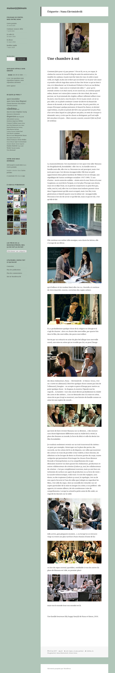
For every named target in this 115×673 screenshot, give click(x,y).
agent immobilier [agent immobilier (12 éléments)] (13, 99)
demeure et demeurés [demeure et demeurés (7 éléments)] (13, 114)
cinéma (89, 651)
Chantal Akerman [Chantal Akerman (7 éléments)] (12, 103)
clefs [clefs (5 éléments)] (18, 109)
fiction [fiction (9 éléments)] (21, 121)
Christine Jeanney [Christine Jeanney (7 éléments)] (12, 105)
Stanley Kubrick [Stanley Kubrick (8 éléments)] (12, 146)
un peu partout (78, 651)
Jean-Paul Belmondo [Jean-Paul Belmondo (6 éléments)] (12, 125)
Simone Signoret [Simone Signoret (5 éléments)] (20, 144)
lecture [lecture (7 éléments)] (17, 129)
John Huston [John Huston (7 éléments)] (10, 129)
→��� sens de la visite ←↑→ (17, 75)
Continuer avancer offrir (15, 29)
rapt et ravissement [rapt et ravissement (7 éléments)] (20, 142)
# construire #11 (12, 176)
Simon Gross (73, 653)
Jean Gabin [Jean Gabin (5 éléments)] (21, 125)
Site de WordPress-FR (14, 276)
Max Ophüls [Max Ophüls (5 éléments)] (10, 137)
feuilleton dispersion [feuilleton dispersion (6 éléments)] (12, 121)
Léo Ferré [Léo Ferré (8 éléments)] (10, 133)
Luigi (23, 176)
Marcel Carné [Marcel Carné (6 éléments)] (10, 135)
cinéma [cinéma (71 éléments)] (12, 109)
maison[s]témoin (17, 8)
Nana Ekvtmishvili (62, 653)
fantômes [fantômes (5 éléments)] (17, 119)
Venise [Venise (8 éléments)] (9, 148)
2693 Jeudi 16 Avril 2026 (15, 165)
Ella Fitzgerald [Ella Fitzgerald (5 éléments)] (20, 116)
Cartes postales (12, 23)
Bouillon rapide (12, 45)
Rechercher (11, 56)
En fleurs (10, 40)
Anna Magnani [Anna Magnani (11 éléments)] (20, 101)
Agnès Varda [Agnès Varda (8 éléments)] (11, 101)
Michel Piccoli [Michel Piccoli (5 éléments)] (16, 137)
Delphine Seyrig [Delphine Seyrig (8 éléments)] (21, 112)
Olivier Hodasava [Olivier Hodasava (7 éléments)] (12, 140)
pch (61, 651)
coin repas (69, 651)
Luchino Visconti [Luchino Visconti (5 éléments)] (11, 131)
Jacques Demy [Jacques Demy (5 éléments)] (21, 123)
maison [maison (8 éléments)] (17, 133)
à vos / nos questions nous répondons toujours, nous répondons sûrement (15, 80)
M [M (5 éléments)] (14, 133)
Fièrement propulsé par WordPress (59, 668)
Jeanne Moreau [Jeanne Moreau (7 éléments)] (11, 127)
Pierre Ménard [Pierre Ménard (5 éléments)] (10, 142)
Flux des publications (14, 270)
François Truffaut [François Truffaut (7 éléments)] (12, 123)
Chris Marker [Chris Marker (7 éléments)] (22, 103)
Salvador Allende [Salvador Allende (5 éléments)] (11, 144)
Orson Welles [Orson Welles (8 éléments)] (22, 140)
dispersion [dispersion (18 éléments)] (11, 116)
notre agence (11, 86)
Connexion (10, 266)
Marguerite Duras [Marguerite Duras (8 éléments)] (21, 135)
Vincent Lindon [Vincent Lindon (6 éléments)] (15, 148)
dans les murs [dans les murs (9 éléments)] (11, 112)
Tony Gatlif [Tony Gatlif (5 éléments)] (20, 146)
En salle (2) (10, 34)
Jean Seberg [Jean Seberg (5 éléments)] (19, 127)
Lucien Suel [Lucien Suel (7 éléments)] (19, 131)
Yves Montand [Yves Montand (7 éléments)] (11, 150)
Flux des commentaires (14, 273)
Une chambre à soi (63, 58)
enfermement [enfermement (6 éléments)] (10, 119)
